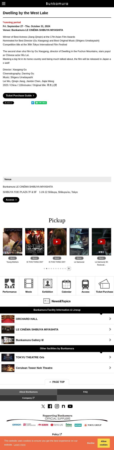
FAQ (85, 392)
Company (28, 398)
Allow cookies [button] (104, 443)
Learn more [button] (20, 444)
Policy (57, 434)
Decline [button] (90, 443)
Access (10, 199)
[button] (44, 268)
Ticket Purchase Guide (19, 95)
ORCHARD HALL (19, 319)
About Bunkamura (28, 392)
